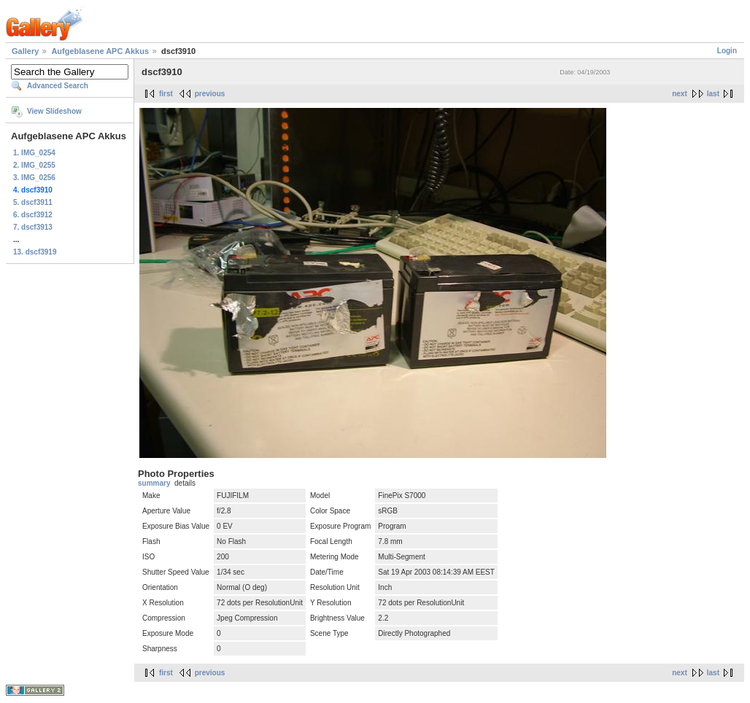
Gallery (25, 51)
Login (727, 51)
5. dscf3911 (33, 202)
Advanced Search (57, 86)
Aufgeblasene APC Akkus (100, 51)
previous (210, 94)
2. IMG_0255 (34, 165)
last (713, 94)
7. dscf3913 (33, 227)
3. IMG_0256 (34, 178)
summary (154, 483)
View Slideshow (54, 111)
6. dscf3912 (33, 215)
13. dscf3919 (35, 252)
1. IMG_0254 (34, 153)
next (679, 94)
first (166, 94)
